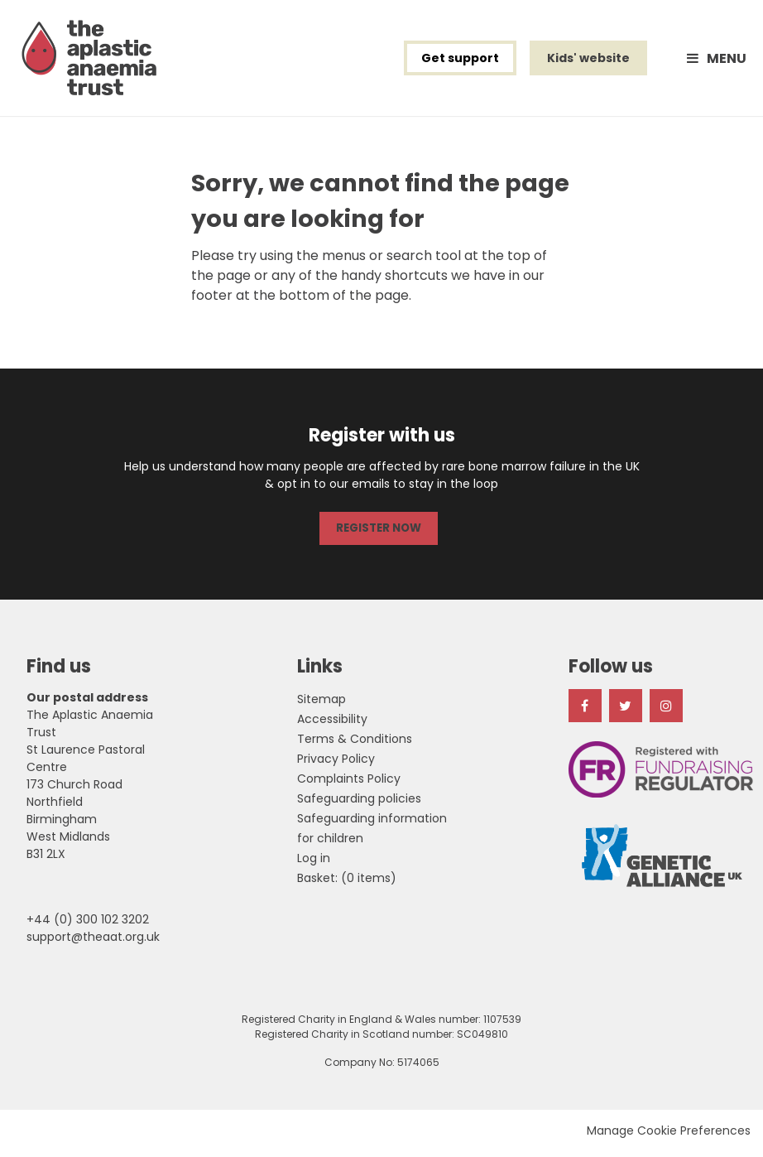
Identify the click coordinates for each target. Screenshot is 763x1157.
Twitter (625, 710)
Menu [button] (726, 61)
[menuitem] (346, 883)
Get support (460, 61)
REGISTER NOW (378, 533)
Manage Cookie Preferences (669, 1135)
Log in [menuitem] (313, 863)
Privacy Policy (336, 763)
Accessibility (332, 724)
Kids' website (588, 61)
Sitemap (321, 704)
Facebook (585, 710)
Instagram (666, 710)
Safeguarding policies (359, 803)
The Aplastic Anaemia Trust (94, 61)
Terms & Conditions (354, 743)
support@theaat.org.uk (93, 941)
